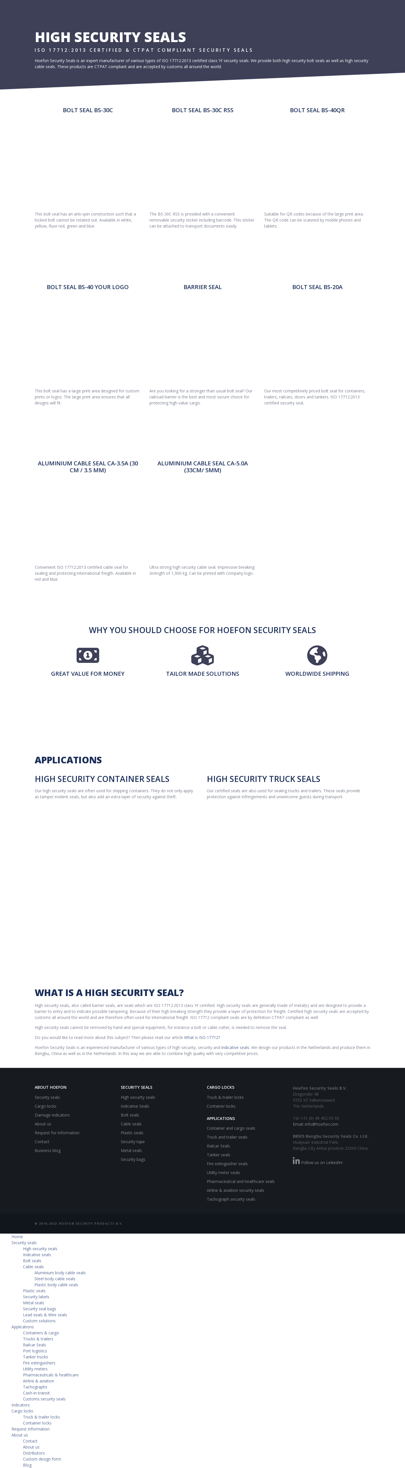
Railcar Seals (218, 1146)
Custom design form (42, 1459)
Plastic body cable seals (56, 1284)
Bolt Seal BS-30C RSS (202, 110)
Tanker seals (218, 1154)
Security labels (36, 1296)
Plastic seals (132, 1132)
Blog (27, 1465)
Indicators (20, 1405)
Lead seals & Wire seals (45, 1314)
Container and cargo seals (231, 1128)
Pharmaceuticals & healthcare (51, 1375)
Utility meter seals (223, 1172)
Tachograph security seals (231, 1199)
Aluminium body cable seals (60, 1272)
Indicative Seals (135, 1106)
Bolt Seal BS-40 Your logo (88, 287)
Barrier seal (203, 287)
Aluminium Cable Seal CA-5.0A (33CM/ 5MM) (202, 466)
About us (43, 1124)
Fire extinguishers (39, 1363)
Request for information (57, 1132)
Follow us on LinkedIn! (317, 1162)
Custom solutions (39, 1320)
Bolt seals (130, 1115)
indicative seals (235, 1047)
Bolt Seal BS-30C (88, 110)
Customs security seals (44, 1399)
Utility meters (35, 1369)
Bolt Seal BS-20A (317, 287)
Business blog (48, 1150)
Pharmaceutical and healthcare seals (241, 1181)
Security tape (133, 1141)
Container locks (221, 1106)
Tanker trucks (35, 1357)
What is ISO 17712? (202, 1037)
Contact (42, 1141)
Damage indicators (52, 1115)
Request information (30, 1429)
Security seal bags (39, 1308)
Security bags (133, 1159)
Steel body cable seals (54, 1278)
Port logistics (35, 1351)
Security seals (47, 1097)
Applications (22, 1326)
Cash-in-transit (36, 1393)
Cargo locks (46, 1106)
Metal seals (131, 1150)
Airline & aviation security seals (235, 1190)
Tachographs (35, 1387)
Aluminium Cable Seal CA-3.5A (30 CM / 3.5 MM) (88, 466)
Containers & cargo (41, 1332)
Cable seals (131, 1124)
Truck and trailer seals (227, 1137)
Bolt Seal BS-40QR (317, 110)
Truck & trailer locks (225, 1097)
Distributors (34, 1453)
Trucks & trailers (38, 1338)
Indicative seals (37, 1254)
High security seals (138, 1097)
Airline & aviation (38, 1381)
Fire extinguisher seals (227, 1163)
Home (17, 1236)
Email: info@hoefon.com (315, 1124)
